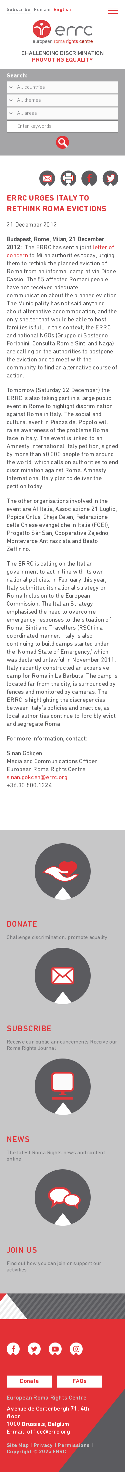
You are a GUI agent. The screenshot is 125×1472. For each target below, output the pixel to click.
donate (22, 925)
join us (22, 1251)
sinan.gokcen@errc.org (37, 778)
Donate (29, 1381)
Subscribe (19, 9)
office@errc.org (48, 1432)
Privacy (43, 1445)
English (62, 9)
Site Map (18, 1445)
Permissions (74, 1445)
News (18, 1140)
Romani (42, 9)
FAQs (80, 1381)
